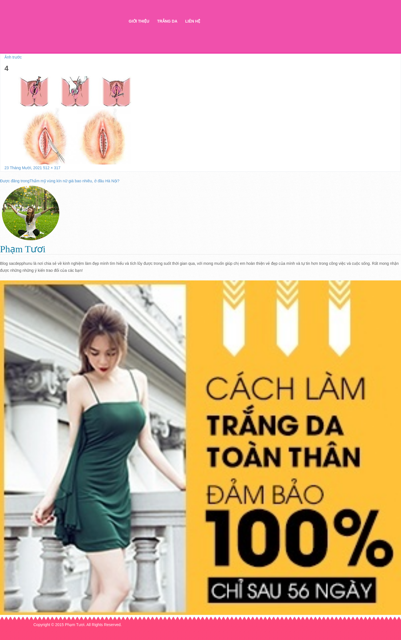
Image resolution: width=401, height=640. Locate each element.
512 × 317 (51, 168)
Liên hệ (192, 21)
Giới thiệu (139, 21)
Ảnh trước (13, 57)
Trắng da (167, 21)
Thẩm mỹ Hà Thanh (74, 31)
